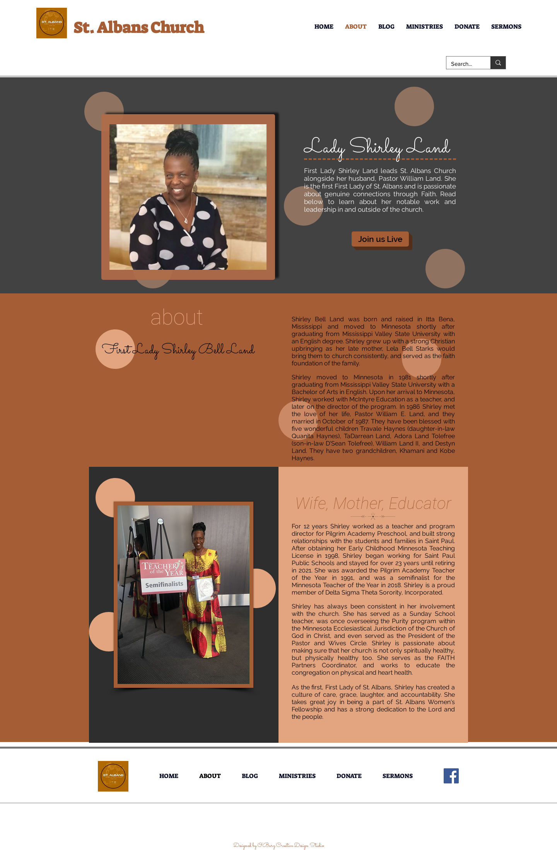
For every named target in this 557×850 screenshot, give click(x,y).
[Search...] (462, 64)
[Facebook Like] (279, 828)
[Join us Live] (380, 239)
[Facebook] (451, 775)
